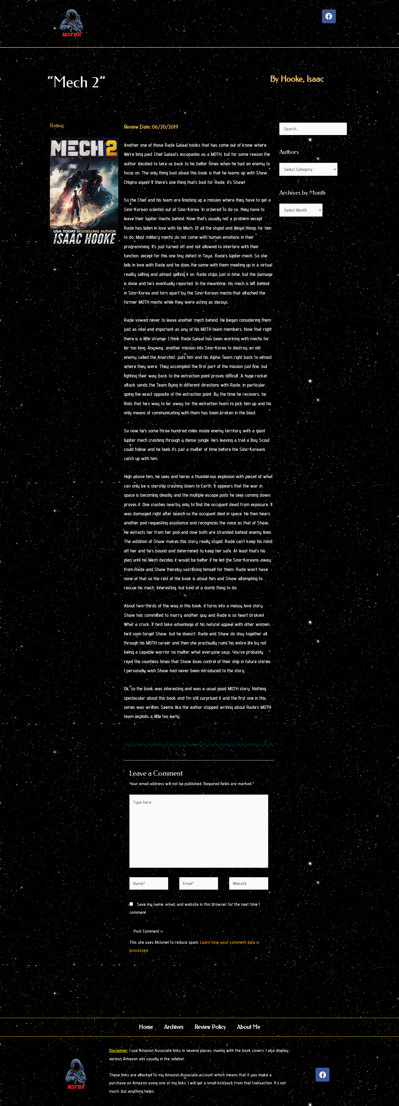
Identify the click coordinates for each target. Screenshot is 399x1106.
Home (146, 1027)
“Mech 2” (76, 82)
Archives (173, 1027)
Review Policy (210, 1027)
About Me (248, 1027)
